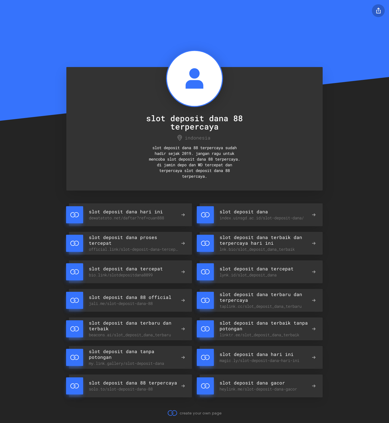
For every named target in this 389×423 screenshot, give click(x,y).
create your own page (194, 413)
